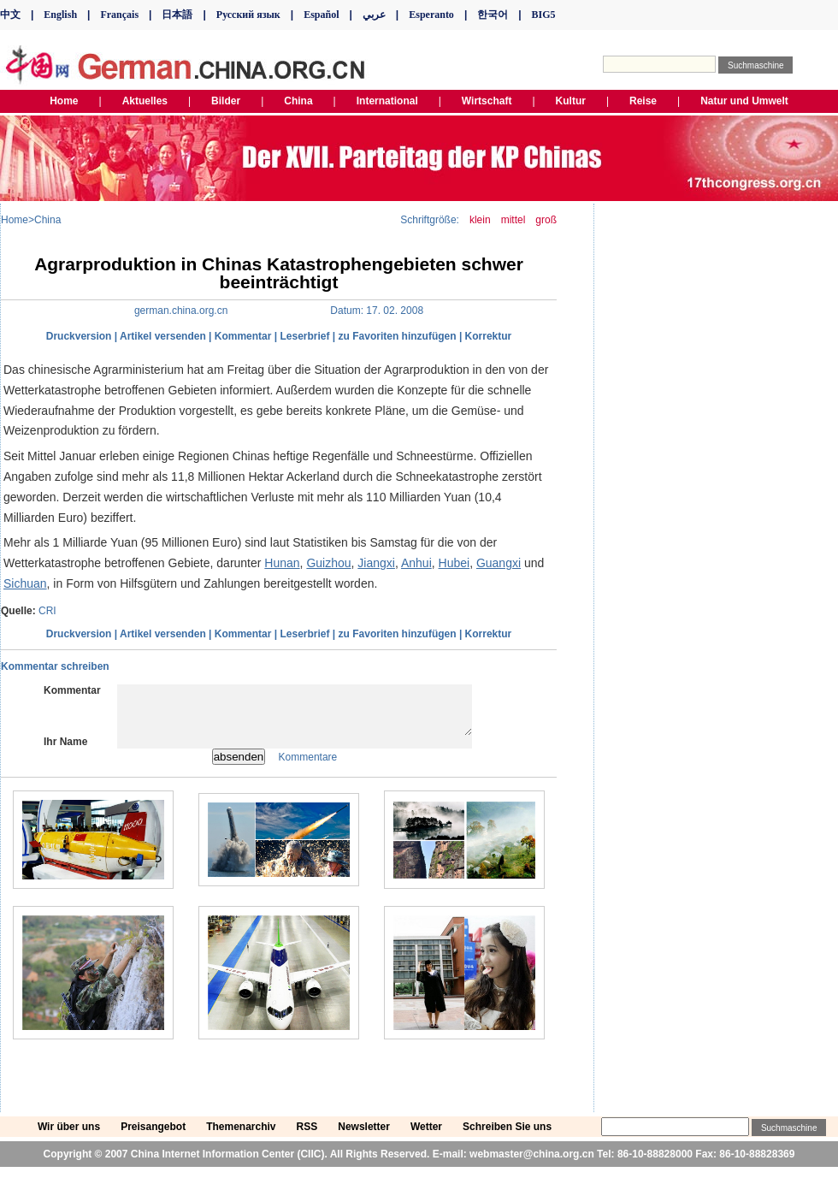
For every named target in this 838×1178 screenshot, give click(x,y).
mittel (513, 220)
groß (546, 220)
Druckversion (79, 336)
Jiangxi (376, 563)
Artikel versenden (163, 336)
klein (480, 220)
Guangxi (498, 563)
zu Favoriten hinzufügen (398, 336)
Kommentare (308, 767)
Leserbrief (304, 336)
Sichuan (25, 583)
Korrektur (488, 336)
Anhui (416, 563)
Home (14, 220)
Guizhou (328, 563)
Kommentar (243, 336)
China (47, 220)
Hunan (281, 563)
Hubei (454, 563)
